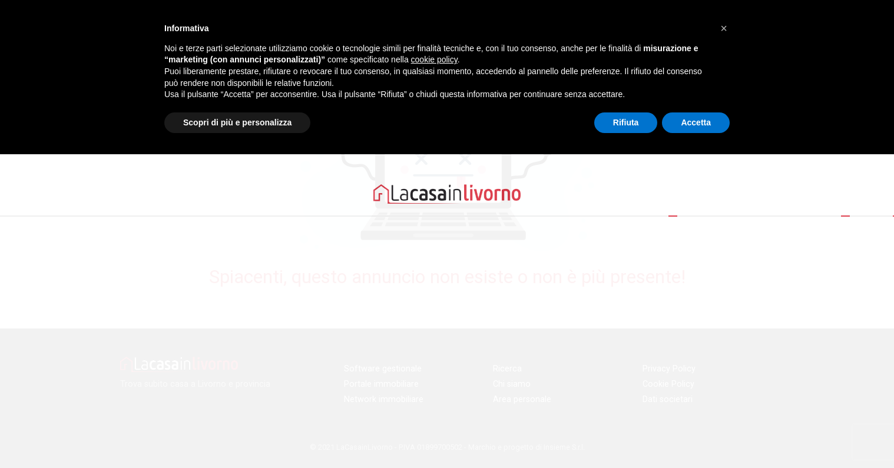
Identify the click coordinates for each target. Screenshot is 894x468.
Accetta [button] (696, 122)
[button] (723, 28)
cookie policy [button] (434, 59)
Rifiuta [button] (626, 122)
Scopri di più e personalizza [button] (237, 122)
